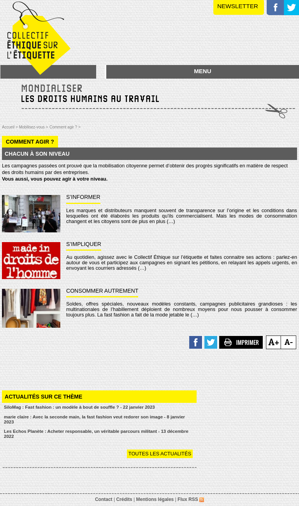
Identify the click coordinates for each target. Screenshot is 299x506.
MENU (202, 71)
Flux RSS (191, 499)
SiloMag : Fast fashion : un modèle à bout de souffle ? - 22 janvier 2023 (79, 407)
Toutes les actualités (159, 454)
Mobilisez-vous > (33, 127)
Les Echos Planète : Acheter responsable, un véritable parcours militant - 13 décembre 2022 (96, 434)
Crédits (124, 499)
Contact (104, 499)
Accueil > (10, 127)
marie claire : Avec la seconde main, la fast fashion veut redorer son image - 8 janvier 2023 (94, 419)
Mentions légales (155, 499)
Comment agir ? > (65, 127)
